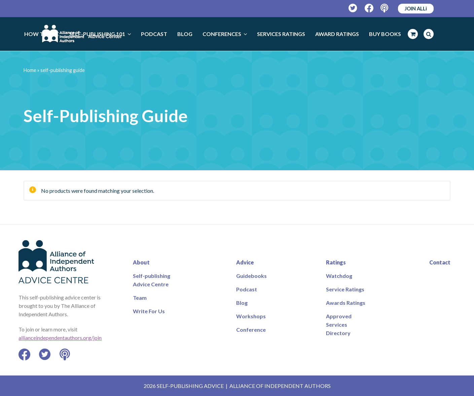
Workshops (251, 316)
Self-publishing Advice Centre (151, 280)
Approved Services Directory (339, 324)
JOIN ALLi (416, 8)
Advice (245, 262)
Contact (439, 262)
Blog (242, 302)
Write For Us (149, 311)
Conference (251, 329)
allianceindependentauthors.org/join (60, 337)
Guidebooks (251, 276)
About (141, 262)
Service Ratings (345, 289)
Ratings (336, 262)
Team (140, 297)
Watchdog (339, 276)
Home (30, 70)
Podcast (246, 289)
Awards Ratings (345, 302)
